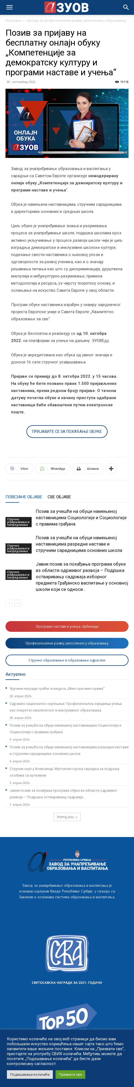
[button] (126, 7)
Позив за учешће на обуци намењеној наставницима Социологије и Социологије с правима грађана (81, 517)
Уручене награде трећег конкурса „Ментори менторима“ (57, 688)
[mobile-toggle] (9, 7)
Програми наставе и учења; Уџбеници (67, 626)
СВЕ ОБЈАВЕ (59, 496)
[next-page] (17, 603)
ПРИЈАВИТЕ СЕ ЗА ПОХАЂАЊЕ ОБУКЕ (67, 431)
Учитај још (67, 816)
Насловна (13, 20)
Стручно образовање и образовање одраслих (67, 660)
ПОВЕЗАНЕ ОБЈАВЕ (24, 496)
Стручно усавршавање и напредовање (18, 522)
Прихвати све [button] (70, 1074)
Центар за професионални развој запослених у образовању (76, 20)
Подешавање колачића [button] (30, 1074)
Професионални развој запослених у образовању (67, 643)
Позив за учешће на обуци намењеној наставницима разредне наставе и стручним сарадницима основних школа (79, 544)
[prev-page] (9, 603)
